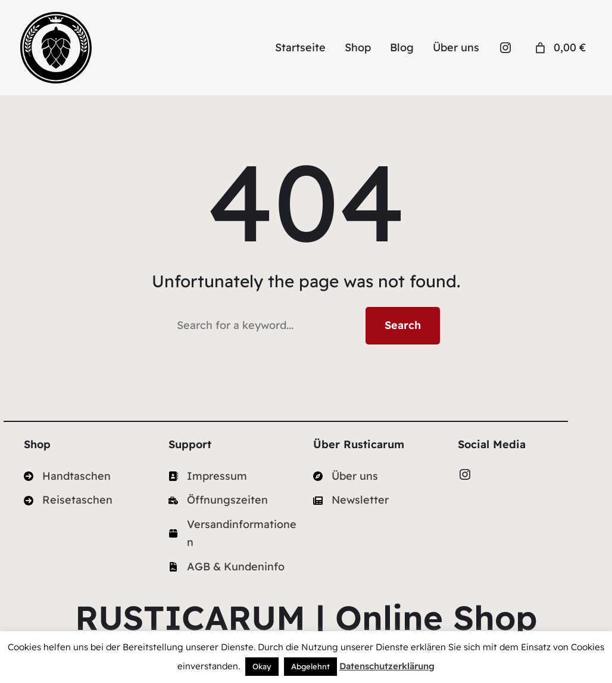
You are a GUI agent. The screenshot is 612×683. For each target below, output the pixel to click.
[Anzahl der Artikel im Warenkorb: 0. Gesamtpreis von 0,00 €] (559, 48)
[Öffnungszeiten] (218, 500)
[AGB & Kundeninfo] (226, 567)
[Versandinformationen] (233, 534)
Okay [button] (261, 666)
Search (403, 325)
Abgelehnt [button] (310, 666)
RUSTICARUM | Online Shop (306, 617)
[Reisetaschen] (68, 500)
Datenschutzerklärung (387, 666)
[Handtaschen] (67, 476)
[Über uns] (345, 476)
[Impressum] (207, 476)
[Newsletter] (351, 500)
